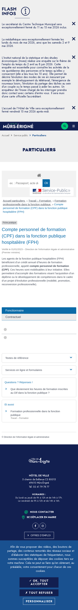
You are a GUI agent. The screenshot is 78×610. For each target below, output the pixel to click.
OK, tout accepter (39, 582)
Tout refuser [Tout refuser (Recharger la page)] (39, 593)
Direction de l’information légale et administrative (26, 437)
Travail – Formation (40, 200)
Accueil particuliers (14, 200)
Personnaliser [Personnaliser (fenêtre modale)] (39, 601)
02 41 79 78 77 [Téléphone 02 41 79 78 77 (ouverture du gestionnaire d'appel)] (41, 486)
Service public (21, 135)
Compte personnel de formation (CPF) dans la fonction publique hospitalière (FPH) (35, 208)
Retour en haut (72, 444)
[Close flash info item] (73, 23)
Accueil (5, 135)
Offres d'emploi (41, 535)
